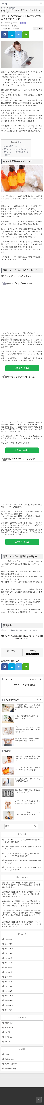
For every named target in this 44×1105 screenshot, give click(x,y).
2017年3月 (9, 982)
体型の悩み (9, 1023)
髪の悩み (12, 8)
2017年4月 (9, 977)
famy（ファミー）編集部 (9, 26)
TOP (3, 8)
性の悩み (8, 1032)
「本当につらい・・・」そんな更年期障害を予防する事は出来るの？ (23, 841)
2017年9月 (9, 953)
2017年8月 (9, 958)
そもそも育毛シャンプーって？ (13, 146)
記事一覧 (38, 700)
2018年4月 (9, 939)
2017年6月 (9, 968)
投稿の (9, 1059)
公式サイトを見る (22, 368)
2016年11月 (9, 1000)
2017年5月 (9, 972)
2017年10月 (9, 949)
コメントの (11, 1064)
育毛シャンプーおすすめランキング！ (16, 149)
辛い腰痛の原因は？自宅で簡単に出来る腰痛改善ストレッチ (23, 862)
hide (19, 142)
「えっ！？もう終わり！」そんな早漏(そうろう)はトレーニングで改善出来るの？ (22, 855)
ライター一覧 (36, 679)
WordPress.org (10, 1069)
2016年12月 (9, 996)
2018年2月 (9, 944)
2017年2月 (9, 986)
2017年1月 (9, 991)
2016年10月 (9, 1005)
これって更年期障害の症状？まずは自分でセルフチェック (23, 848)
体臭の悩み (9, 1027)
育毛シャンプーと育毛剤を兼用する (15, 152)
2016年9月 (9, 1010)
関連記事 (6, 155)
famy (4, 3)
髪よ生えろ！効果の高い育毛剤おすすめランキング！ (21, 630)
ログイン (8, 1054)
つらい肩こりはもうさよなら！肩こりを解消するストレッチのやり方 (23, 869)
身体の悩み (9, 1037)
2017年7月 (9, 963)
